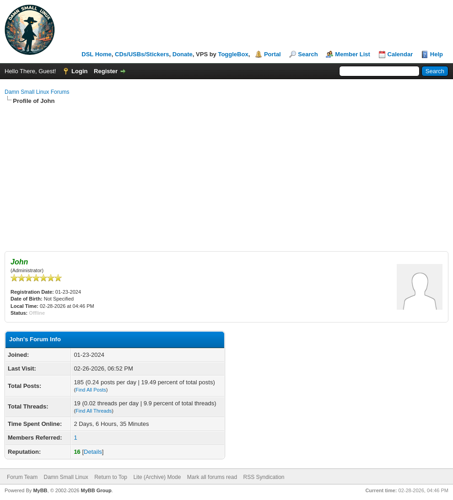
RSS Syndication (263, 477)
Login (79, 71)
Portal (272, 54)
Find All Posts (91, 389)
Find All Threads (94, 411)
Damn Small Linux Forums (37, 92)
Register (106, 71)
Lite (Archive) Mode (157, 477)
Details (93, 451)
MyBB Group (96, 490)
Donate (183, 54)
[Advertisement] (226, 174)
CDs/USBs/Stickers (142, 54)
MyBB (40, 490)
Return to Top (110, 477)
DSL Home (96, 54)
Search (308, 54)
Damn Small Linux (65, 477)
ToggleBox (233, 54)
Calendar (400, 54)
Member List (352, 54)
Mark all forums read (212, 477)
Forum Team (22, 477)
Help (436, 54)
